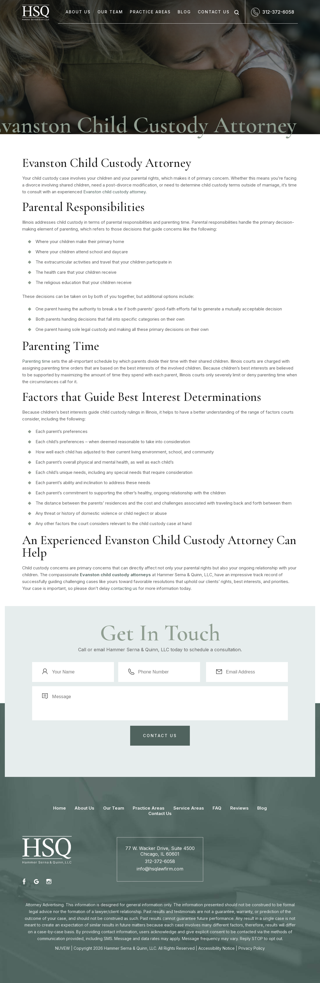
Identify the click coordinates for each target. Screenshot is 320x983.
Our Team (110, 11)
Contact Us (214, 11)
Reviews (239, 808)
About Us (78, 11)
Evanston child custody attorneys (115, 574)
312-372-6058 (278, 12)
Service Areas (188, 808)
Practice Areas (150, 11)
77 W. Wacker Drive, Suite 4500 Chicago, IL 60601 (160, 851)
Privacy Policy (251, 948)
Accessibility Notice (216, 948)
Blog (184, 11)
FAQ (217, 808)
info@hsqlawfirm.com (160, 869)
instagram (48, 881)
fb (25, 881)
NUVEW (62, 948)
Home (59, 808)
